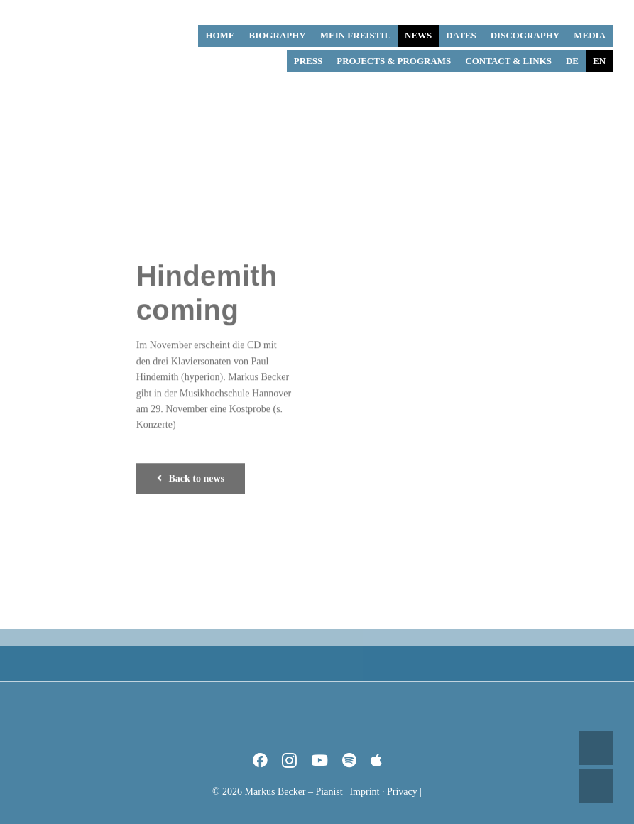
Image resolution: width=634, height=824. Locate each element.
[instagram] (289, 760)
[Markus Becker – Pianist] (74, 11)
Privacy (402, 791)
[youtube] (319, 760)
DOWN (596, 786)
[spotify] (349, 760)
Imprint (364, 791)
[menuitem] (572, 61)
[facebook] (260, 760)
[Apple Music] (376, 760)
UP (596, 748)
